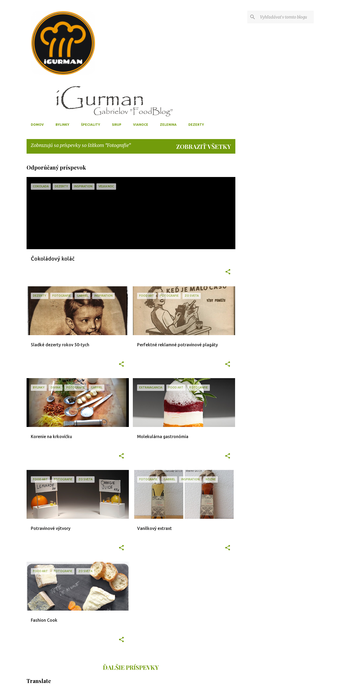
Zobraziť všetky (203, 146)
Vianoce (140, 124)
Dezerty (196, 124)
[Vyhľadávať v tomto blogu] (286, 17)
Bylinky (62, 124)
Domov (37, 124)
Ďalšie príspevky (131, 667)
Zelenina (168, 124)
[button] (228, 272)
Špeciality (90, 124)
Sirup (116, 124)
